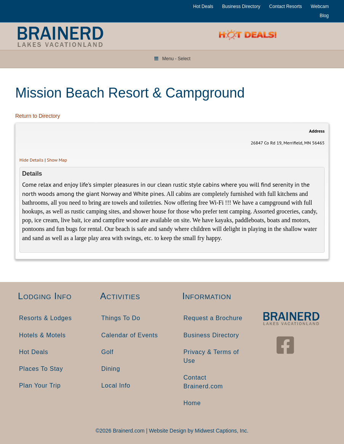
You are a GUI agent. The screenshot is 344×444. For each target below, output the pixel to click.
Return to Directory (37, 116)
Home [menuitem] (192, 403)
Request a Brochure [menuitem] (213, 318)
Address (317, 131)
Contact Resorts (285, 6)
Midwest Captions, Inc (221, 431)
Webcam (320, 6)
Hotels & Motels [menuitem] (42, 335)
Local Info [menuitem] (115, 385)
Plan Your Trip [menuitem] (40, 385)
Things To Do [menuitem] (120, 318)
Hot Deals (203, 6)
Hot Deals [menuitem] (33, 352)
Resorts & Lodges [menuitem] (45, 318)
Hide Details (31, 160)
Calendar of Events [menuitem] (129, 335)
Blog (324, 15)
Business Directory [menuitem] (211, 335)
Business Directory (241, 6)
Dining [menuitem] (110, 368)
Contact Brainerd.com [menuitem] (203, 382)
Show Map (57, 160)
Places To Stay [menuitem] (41, 368)
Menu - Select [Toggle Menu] (172, 58)
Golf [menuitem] (107, 352)
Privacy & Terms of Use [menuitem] (211, 356)
